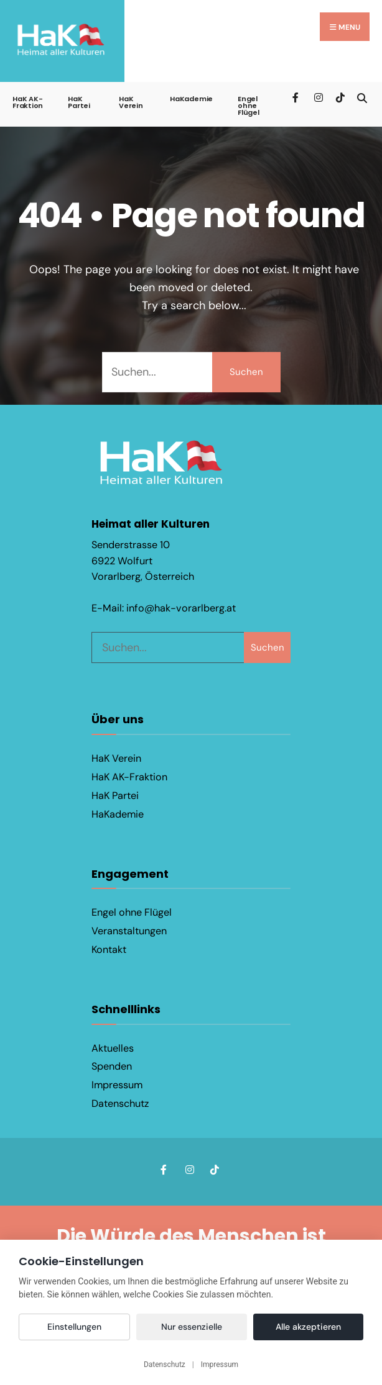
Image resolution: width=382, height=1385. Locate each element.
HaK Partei (79, 102)
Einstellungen (74, 1326)
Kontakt (108, 949)
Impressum (116, 1084)
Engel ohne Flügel (248, 105)
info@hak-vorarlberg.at (181, 608)
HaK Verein (131, 102)
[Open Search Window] (362, 96)
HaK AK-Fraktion (27, 102)
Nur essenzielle (191, 1326)
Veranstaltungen (129, 930)
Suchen (246, 372)
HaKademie (191, 99)
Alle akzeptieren (308, 1326)
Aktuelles (112, 1047)
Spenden (111, 1066)
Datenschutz (120, 1103)
